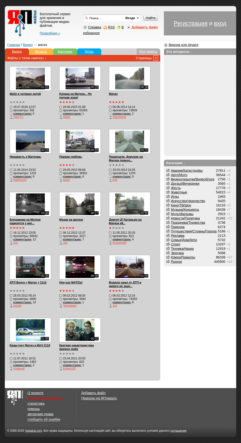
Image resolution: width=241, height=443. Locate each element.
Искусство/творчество (188, 201)
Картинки (65, 51)
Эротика (177, 253)
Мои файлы (148, 51)
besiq (66, 180)
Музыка (41, 51)
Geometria (119, 117)
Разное (176, 262)
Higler (66, 117)
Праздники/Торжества (188, 223)
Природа (178, 227)
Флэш (89, 51)
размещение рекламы (44, 398)
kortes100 (69, 368)
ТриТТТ (18, 117)
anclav (17, 305)
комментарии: (22, 113)
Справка (94, 27)
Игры (175, 196)
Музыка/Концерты (185, 210)
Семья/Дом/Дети (184, 240)
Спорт (175, 244)
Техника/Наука (182, 249)
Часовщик (69, 305)
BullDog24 (20, 180)
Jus (15, 243)
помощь (33, 409)
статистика (35, 403)
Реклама (177, 236)
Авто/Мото (179, 175)
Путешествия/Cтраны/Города (194, 231)
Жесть (176, 188)
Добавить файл (93, 393)
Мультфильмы (182, 214)
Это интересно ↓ (179, 51)
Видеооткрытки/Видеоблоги (192, 179)
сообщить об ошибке (43, 419)
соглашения (178, 430)
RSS (111, 27)
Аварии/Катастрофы (187, 170)
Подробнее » (50, 33)
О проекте (35, 393)
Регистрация (191, 23)
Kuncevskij (119, 243)
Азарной (19, 368)
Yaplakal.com (33, 430)
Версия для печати (183, 45)
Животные (179, 192)
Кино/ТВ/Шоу (181, 205)
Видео (28, 45)
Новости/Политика (185, 218)
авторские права (40, 414)
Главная (13, 45)
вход (220, 23)
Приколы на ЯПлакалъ (99, 398)
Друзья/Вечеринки (185, 183)
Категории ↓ (175, 163)
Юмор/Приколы (183, 257)
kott (115, 180)
